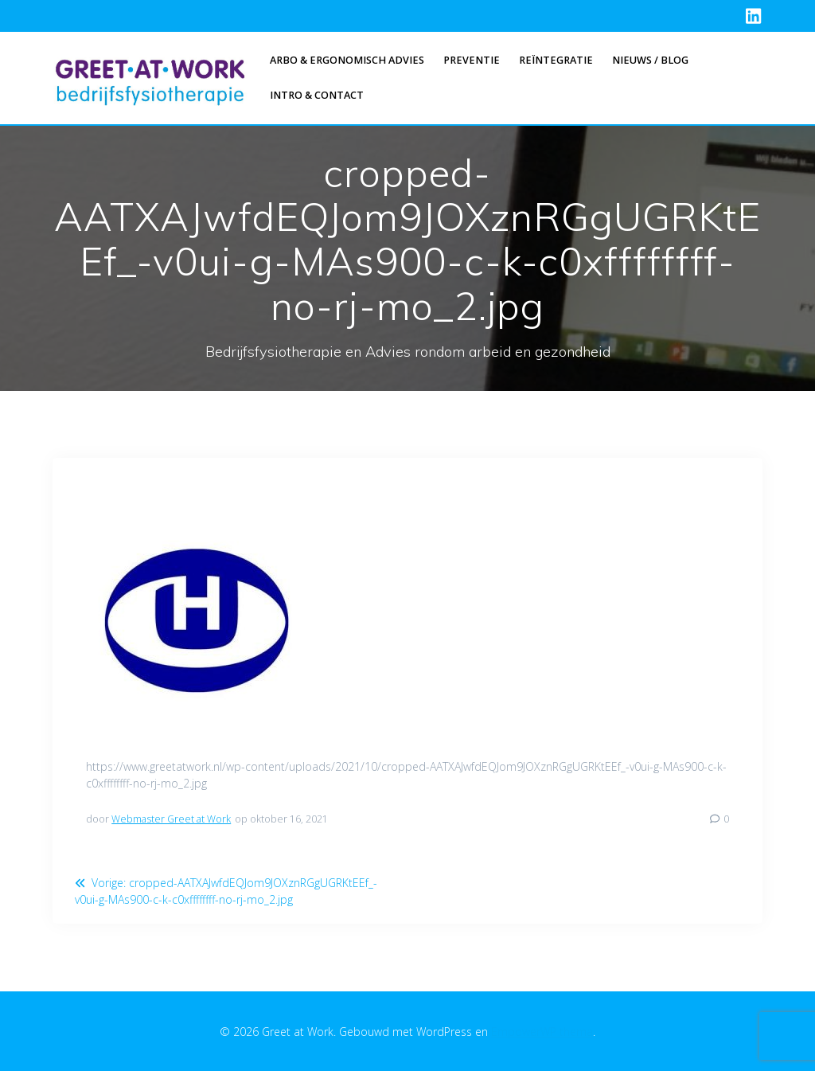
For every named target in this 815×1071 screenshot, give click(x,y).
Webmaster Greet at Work (171, 819)
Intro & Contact (317, 95)
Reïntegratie (556, 60)
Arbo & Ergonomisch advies (347, 60)
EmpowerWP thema (542, 1031)
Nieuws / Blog (650, 60)
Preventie (471, 60)
